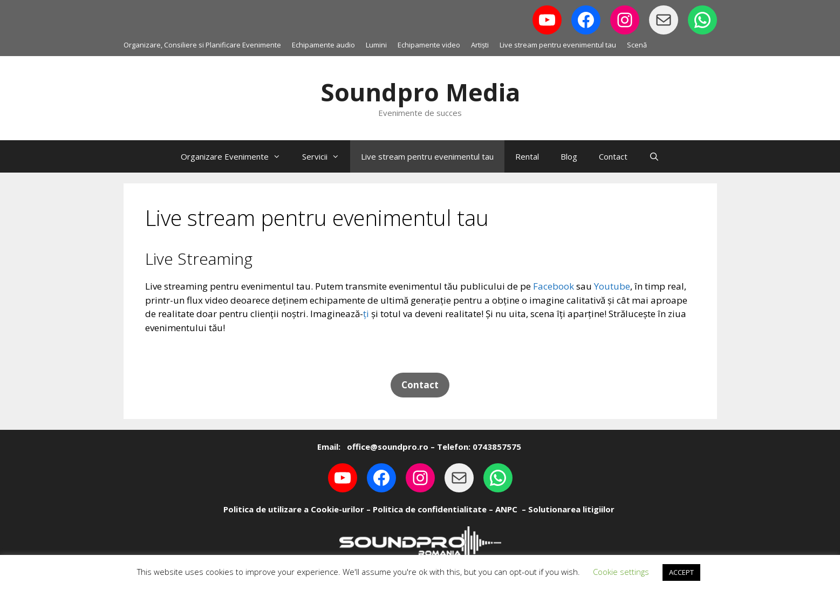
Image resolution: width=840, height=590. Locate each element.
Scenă (637, 45)
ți (366, 313)
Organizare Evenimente (236, 156)
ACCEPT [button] (681, 572)
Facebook (553, 286)
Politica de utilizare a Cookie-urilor (293, 509)
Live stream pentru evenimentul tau (558, 45)
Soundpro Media (420, 92)
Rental (527, 156)
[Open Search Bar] (654, 156)
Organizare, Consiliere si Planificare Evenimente (202, 45)
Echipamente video (429, 45)
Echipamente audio (323, 45)
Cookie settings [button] (621, 571)
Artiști (480, 45)
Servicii (326, 156)
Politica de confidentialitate (430, 509)
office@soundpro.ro (386, 446)
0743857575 (497, 446)
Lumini (376, 45)
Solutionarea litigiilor (571, 509)
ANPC (506, 509)
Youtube (612, 286)
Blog (569, 156)
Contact (613, 156)
